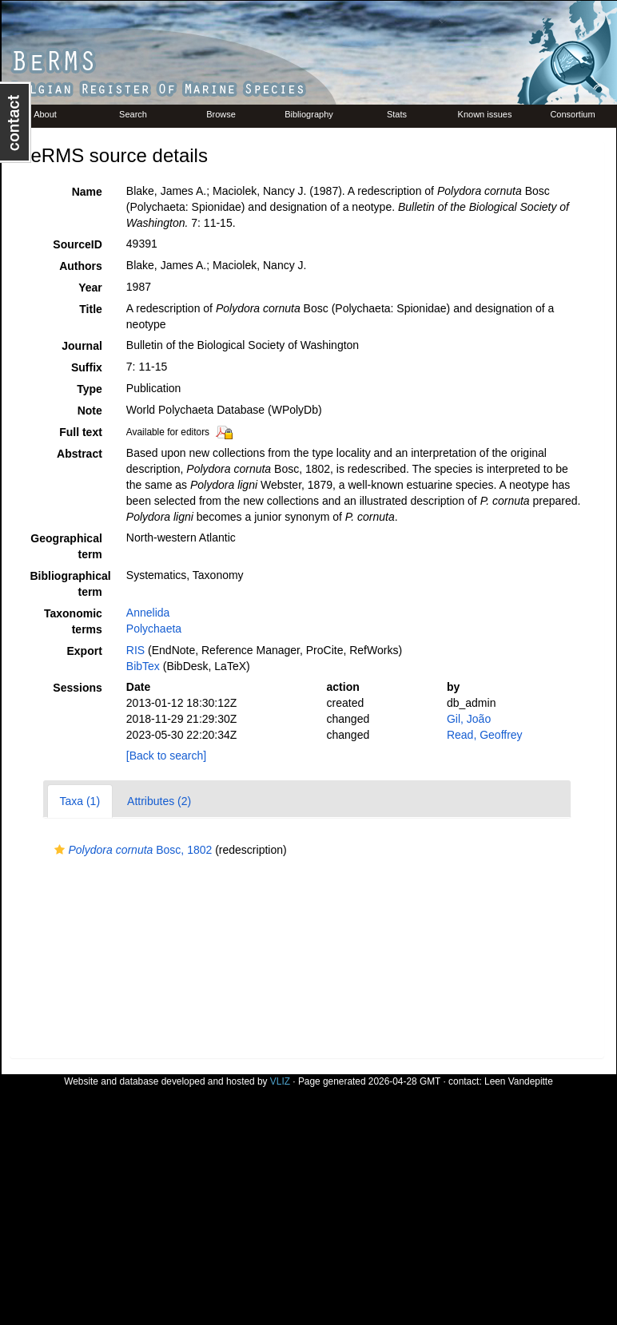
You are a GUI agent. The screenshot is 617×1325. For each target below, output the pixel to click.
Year (90, 287)
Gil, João (469, 718)
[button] (59, 849)
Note (90, 410)
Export (84, 651)
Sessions (77, 687)
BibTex (143, 666)
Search (133, 114)
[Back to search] (166, 755)
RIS (135, 650)
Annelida (148, 612)
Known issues (485, 114)
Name (87, 191)
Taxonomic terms (73, 621)
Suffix (86, 367)
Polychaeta (153, 628)
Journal (82, 345)
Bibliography (309, 114)
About (45, 114)
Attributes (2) (159, 801)
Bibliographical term (70, 583)
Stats (397, 114)
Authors (80, 266)
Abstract (79, 453)
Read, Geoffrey (485, 734)
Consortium (572, 114)
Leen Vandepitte (518, 1081)
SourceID (77, 244)
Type (89, 389)
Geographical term (66, 546)
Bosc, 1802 (131, 849)
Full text (80, 432)
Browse (221, 114)
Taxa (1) (80, 801)
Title (90, 309)
